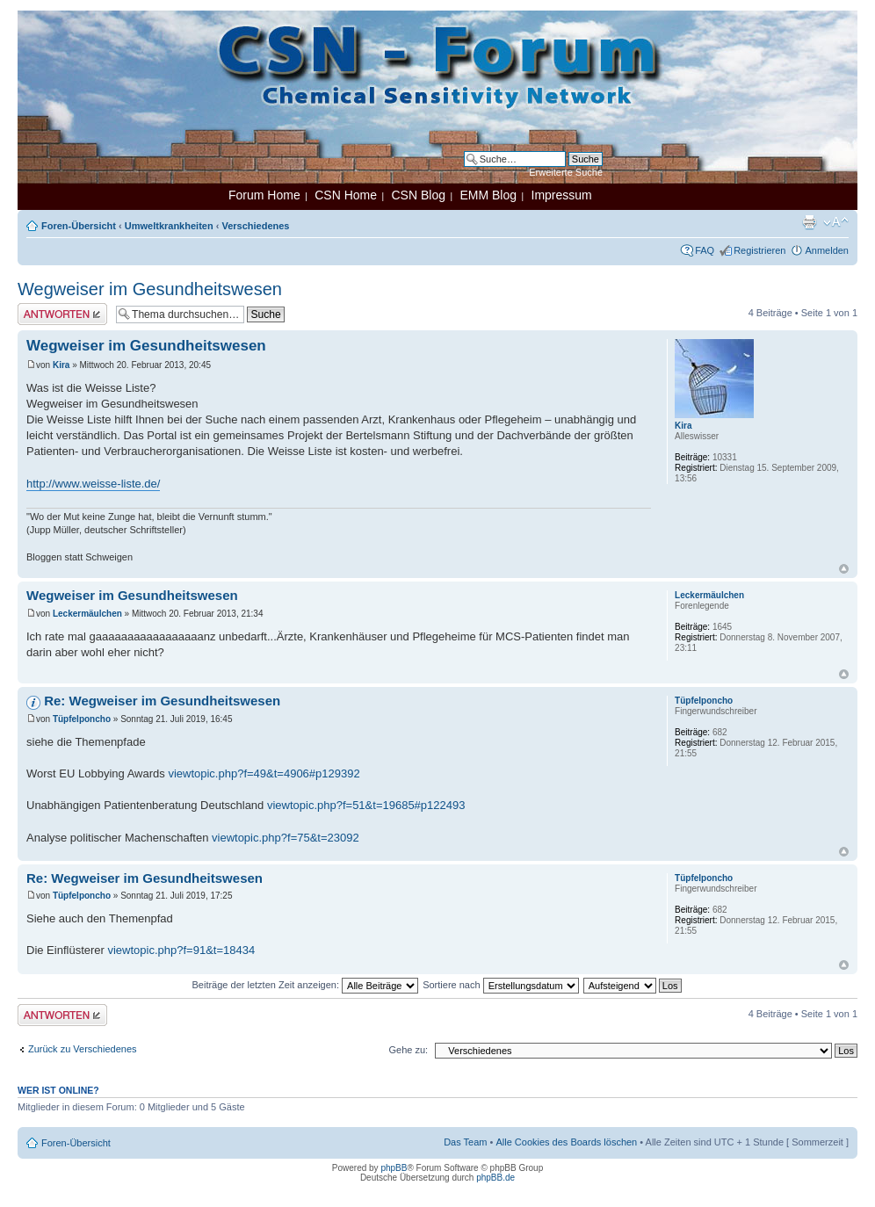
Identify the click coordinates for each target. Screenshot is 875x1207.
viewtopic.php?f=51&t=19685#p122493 (366, 805)
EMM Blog (488, 195)
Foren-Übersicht (78, 225)
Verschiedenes (255, 225)
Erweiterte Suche (566, 172)
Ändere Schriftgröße (836, 222)
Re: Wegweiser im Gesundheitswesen (162, 700)
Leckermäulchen (87, 613)
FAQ (704, 250)
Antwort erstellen (62, 314)
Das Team (465, 1142)
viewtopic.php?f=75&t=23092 (285, 837)
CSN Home (346, 195)
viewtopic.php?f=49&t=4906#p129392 (263, 773)
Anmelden (827, 250)
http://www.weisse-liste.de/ (93, 483)
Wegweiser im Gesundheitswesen (150, 289)
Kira (61, 365)
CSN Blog (418, 195)
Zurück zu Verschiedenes (82, 1049)
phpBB (393, 1168)
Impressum (562, 195)
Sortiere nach (500, 984)
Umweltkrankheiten (169, 225)
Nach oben (844, 569)
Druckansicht (809, 222)
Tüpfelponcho (82, 719)
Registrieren (759, 250)
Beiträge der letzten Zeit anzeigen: (305, 984)
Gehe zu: (408, 1049)
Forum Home (264, 195)
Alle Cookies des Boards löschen (566, 1142)
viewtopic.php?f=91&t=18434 (181, 950)
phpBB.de (495, 1177)
